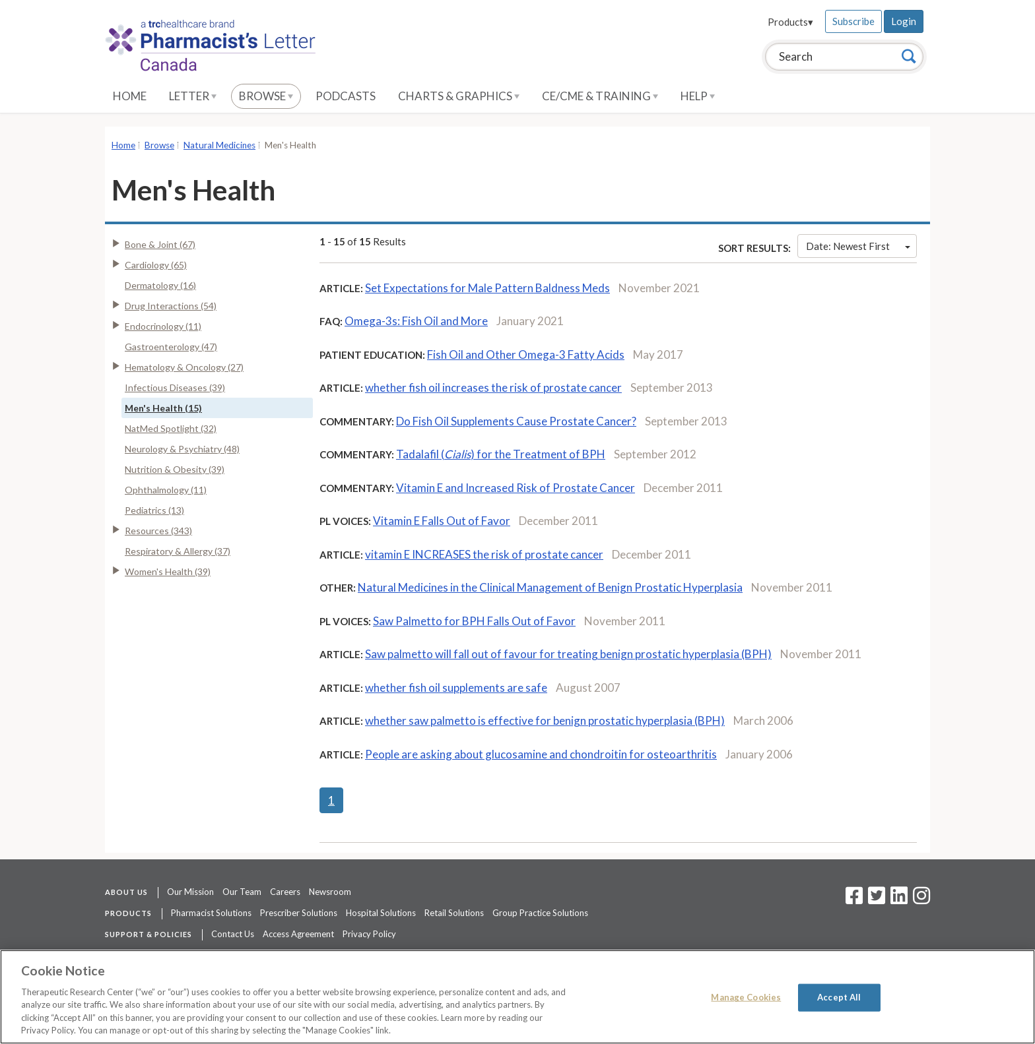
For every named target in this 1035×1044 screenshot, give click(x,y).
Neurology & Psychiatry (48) (182, 448)
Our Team (241, 891)
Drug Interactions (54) (171, 305)
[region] (517, 997)
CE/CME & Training (600, 96)
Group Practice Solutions (540, 912)
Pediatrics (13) (154, 510)
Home (130, 96)
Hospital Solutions (381, 912)
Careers (285, 891)
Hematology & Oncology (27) (184, 367)
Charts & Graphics (458, 96)
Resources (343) (158, 530)
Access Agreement (298, 934)
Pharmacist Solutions (211, 912)
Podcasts (346, 96)
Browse (266, 96)
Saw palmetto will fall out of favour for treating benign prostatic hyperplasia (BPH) (568, 654)
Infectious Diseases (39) (175, 387)
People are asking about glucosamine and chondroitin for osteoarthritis (541, 754)
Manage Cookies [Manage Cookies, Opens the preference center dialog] (746, 997)
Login (903, 21)
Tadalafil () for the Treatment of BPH (500, 454)
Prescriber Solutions (298, 912)
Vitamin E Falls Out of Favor (441, 521)
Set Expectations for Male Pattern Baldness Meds (487, 288)
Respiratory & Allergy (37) (177, 551)
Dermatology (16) (160, 285)
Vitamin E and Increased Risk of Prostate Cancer (515, 488)
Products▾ (790, 22)
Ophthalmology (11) (166, 489)
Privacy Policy (369, 934)
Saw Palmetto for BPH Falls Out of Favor (474, 621)
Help (698, 96)
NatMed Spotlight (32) (171, 428)
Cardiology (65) (156, 264)
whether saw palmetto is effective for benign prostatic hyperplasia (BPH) (545, 720)
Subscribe (853, 21)
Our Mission (190, 891)
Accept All (839, 997)
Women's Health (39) (168, 571)
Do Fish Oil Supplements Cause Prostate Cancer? (516, 421)
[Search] (908, 56)
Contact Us (232, 934)
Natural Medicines (219, 145)
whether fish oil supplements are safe (456, 687)
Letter (193, 96)
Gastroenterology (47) (171, 346)
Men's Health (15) (163, 408)
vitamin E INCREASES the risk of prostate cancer (484, 554)
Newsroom (330, 891)
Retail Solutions (454, 912)
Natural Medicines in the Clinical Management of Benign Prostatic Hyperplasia (550, 587)
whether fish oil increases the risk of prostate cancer (493, 387)
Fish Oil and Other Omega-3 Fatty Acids (525, 354)
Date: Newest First (858, 246)
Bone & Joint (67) (160, 244)
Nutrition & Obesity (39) (174, 469)
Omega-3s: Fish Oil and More (416, 321)
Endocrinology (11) (163, 326)
